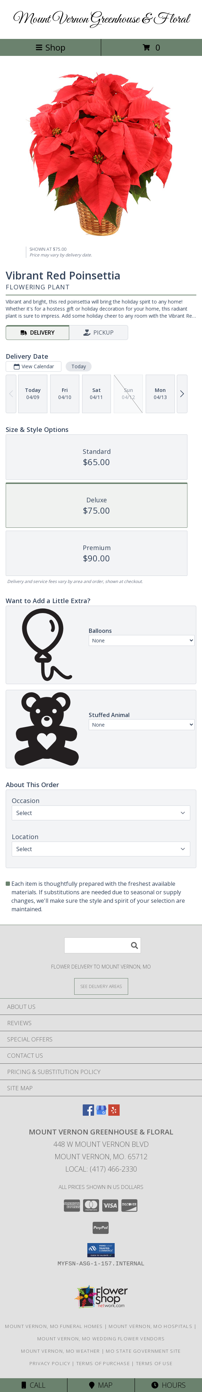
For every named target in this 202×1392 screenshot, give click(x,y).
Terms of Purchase (103, 1363)
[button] (101, 1250)
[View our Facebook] (88, 1113)
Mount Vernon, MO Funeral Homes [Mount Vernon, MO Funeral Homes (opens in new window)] (54, 1326)
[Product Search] (102, 945)
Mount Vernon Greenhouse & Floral (101, 19)
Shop (50, 47)
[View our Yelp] (114, 1113)
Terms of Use (154, 1363)
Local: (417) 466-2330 (101, 1169)
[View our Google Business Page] (101, 1113)
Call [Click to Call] (33, 1385)
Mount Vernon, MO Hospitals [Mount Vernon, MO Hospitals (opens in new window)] (150, 1326)
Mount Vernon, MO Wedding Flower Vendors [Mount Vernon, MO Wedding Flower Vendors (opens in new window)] (101, 1338)
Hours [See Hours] (168, 1385)
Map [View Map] (101, 1385)
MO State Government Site (143, 1351)
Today (78, 366)
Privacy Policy (49, 1363)
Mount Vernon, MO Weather (60, 1351)
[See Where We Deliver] (101, 986)
